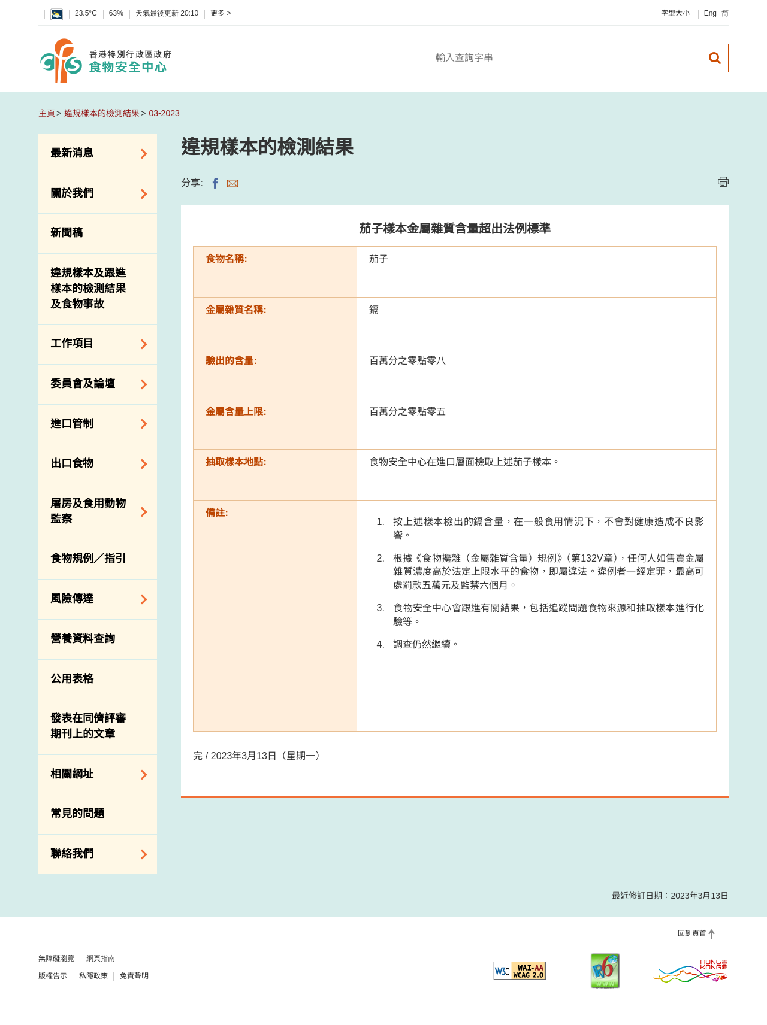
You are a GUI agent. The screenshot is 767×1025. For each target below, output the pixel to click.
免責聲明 (134, 976)
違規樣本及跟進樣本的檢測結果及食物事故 (88, 288)
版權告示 (52, 976)
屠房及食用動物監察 (94, 511)
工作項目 (94, 344)
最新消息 (94, 154)
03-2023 (164, 113)
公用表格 (71, 679)
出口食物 (94, 464)
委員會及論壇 (94, 384)
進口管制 (94, 424)
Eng (710, 13)
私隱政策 (93, 976)
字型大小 (675, 13)
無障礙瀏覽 (56, 958)
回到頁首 (692, 933)
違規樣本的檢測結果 (102, 113)
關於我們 (94, 194)
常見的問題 (77, 814)
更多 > (220, 13)
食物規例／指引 (88, 559)
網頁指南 (100, 958)
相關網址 (94, 775)
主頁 (46, 113)
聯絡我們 (94, 854)
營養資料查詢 (82, 639)
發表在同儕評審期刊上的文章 (88, 726)
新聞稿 (66, 233)
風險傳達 (94, 599)
